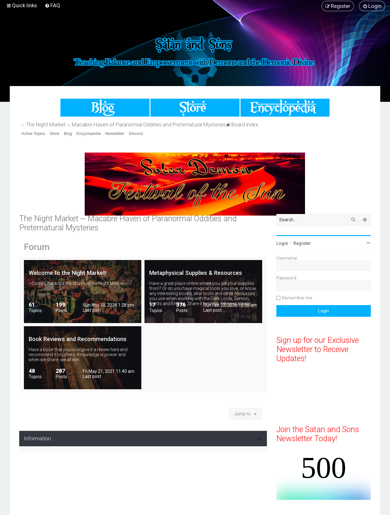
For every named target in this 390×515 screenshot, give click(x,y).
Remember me (297, 297)
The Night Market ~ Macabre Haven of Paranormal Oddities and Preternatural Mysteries (128, 223)
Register (302, 243)
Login (282, 243)
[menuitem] (52, 5)
